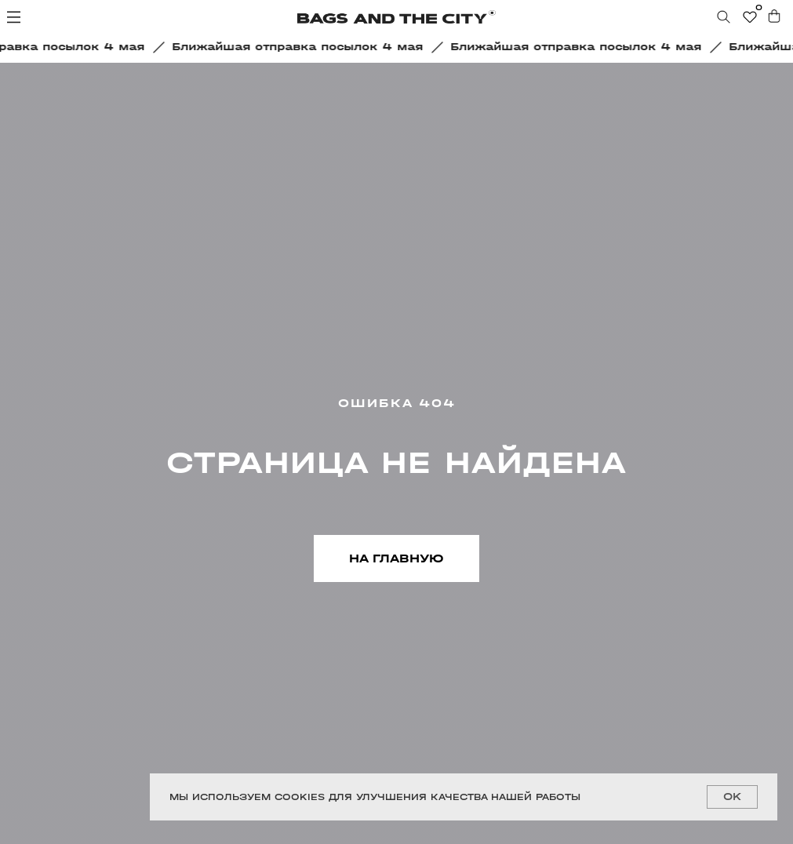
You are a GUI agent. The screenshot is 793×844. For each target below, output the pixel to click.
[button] (302, 47)
